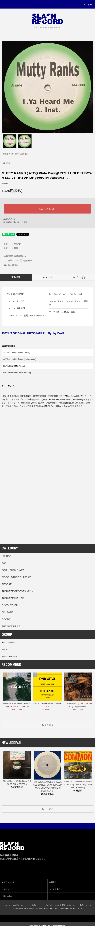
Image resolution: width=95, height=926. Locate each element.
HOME (5, 154)
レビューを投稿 (9, 248)
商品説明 (16, 277)
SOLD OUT (47, 209)
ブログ (15, 905)
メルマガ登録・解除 (62, 908)
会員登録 (52, 882)
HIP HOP (14, 154)
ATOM (80, 908)
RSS (74, 908)
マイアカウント (8, 882)
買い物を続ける (9, 265)
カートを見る (54, 889)
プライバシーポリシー (43, 908)
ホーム (7, 905)
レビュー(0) (79, 277)
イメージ (47, 277)
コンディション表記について (31, 905)
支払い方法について (51, 905)
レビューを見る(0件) (11, 244)
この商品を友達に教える (13, 256)
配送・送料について (69, 905)
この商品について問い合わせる (16, 260)
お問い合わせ (7, 896)
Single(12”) (24, 154)
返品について (9, 219)
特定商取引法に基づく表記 (15, 222)
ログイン (5, 889)
